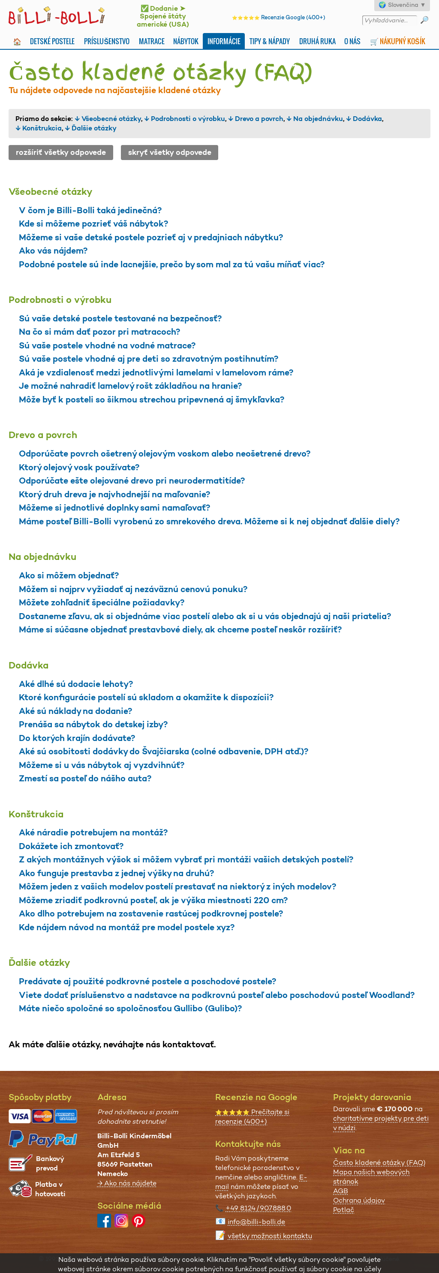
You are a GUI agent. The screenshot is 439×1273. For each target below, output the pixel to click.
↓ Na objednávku (314, 119)
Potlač (343, 1210)
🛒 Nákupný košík (397, 41)
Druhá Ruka (317, 41)
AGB (340, 1191)
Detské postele (52, 41)
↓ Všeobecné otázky (108, 119)
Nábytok (185, 41)
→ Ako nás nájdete (126, 1183)
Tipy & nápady (270, 41)
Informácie (224, 41)
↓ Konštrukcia (38, 128)
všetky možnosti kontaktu (270, 1236)
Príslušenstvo (106, 41)
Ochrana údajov (359, 1200)
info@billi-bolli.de (256, 1222)
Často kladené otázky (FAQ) (379, 1162)
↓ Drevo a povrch (255, 119)
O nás (352, 41)
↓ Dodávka (364, 119)
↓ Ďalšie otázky (91, 128)
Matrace (152, 41)
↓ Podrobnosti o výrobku (184, 119)
